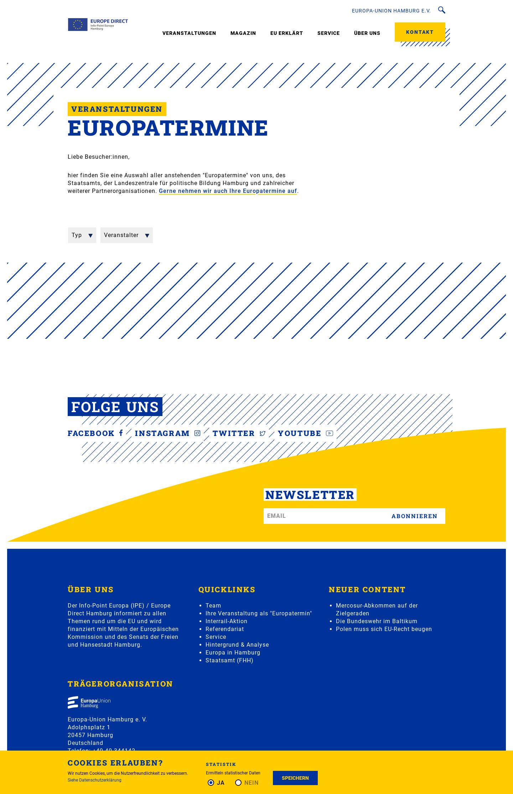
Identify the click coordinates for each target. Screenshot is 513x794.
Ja (221, 782)
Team (213, 605)
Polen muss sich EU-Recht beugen (384, 629)
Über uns (367, 33)
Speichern (295, 778)
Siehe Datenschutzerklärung (94, 780)
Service (328, 33)
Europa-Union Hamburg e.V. (391, 11)
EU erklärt (286, 33)
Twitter (239, 433)
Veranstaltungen (189, 33)
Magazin (243, 33)
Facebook (95, 433)
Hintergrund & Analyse (237, 644)
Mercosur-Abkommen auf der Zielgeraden (377, 609)
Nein (251, 782)
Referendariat (225, 629)
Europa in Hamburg (233, 652)
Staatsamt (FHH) (230, 660)
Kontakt (420, 32)
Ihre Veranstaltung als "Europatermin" (259, 613)
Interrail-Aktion (227, 621)
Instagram (167, 433)
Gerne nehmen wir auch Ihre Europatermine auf (228, 191)
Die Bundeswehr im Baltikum (377, 621)
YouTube (305, 433)
